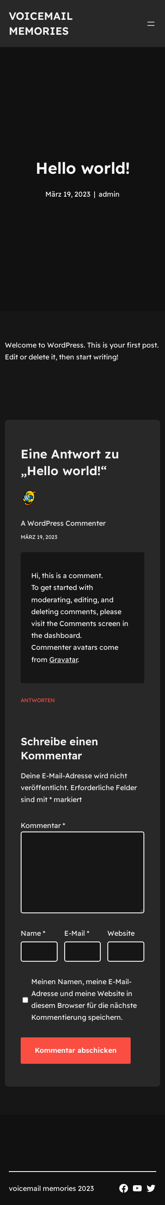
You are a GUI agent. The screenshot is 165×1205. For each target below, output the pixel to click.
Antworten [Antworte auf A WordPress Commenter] (38, 700)
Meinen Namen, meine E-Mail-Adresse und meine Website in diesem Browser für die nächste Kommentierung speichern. (84, 999)
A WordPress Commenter (63, 523)
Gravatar (63, 659)
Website (121, 933)
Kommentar (43, 825)
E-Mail (76, 933)
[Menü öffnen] (151, 23)
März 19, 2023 (39, 537)
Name (33, 933)
